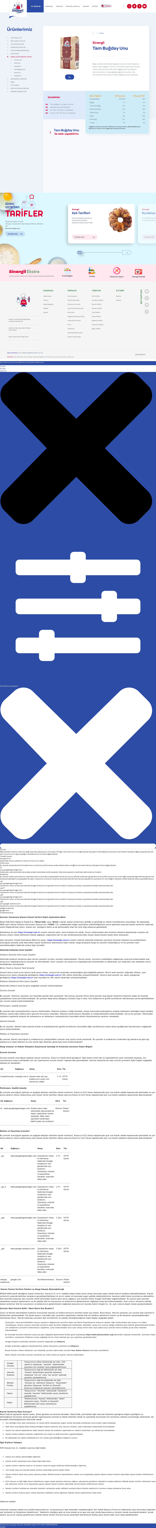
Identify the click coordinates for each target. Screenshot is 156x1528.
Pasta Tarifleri (96, 316)
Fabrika (118, 300)
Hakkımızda (47, 296)
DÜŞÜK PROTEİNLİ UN (18, 47)
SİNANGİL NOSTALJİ (73, 6)
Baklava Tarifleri (97, 320)
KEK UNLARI (15, 54)
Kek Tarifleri (96, 296)
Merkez (118, 296)
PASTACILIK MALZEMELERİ (20, 88)
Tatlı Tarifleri (96, 312)
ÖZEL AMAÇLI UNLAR (18, 41)
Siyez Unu (17, 73)
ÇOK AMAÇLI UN (16, 38)
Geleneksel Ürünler (74, 320)
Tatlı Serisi (71, 329)
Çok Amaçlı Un (72, 296)
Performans (4, 863)
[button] (126, 252)
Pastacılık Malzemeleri (75, 333)
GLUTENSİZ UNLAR (17, 44)
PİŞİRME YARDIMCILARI (18, 91)
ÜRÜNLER (37, 6)
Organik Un (17, 76)
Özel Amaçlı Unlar (73, 300)
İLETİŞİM (95, 6)
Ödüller (45, 308)
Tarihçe (45, 300)
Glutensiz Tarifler (98, 325)
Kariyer (45, 312)
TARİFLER (59, 6)
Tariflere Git (13, 234)
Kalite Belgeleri (48, 304)
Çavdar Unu (18, 60)
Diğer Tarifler (96, 329)
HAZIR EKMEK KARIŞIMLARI (20, 50)
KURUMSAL (49, 6)
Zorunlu (3, 849)
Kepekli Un (17, 66)
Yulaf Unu (17, 63)
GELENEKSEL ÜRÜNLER (19, 79)
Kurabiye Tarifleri (97, 300)
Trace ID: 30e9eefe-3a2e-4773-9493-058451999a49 (36, 1524)
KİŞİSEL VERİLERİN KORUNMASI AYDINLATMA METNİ (19, 320)
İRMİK (12, 82)
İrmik (69, 325)
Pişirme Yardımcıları (74, 337)
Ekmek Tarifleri (97, 308)
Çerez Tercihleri (12, 353)
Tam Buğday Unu (19, 69)
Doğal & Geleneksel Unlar (76, 316)
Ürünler (101, 33)
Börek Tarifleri (96, 304)
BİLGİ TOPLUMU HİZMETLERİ (18, 337)
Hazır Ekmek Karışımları (75, 308)
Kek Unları (71, 312)
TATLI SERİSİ (15, 85)
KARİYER (86, 6)
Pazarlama (4, 874)
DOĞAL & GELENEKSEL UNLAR (21, 57)
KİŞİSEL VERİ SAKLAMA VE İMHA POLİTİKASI (20, 329)
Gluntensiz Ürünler (74, 304)
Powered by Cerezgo (8, 1524)
